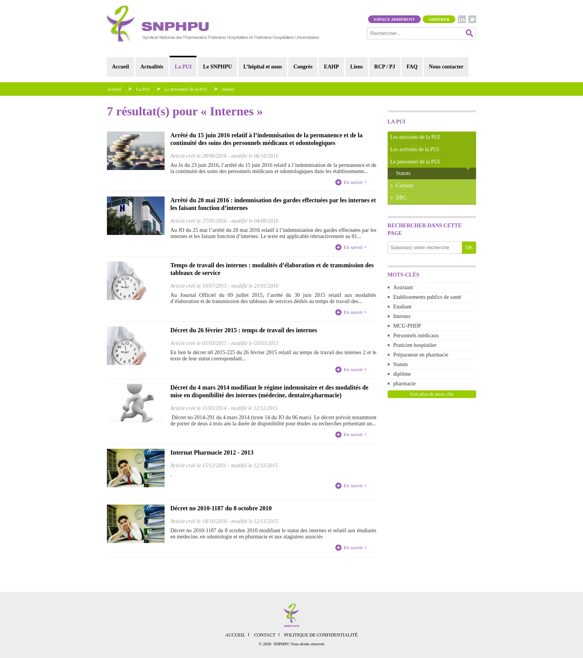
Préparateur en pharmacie (420, 355)
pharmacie (404, 383)
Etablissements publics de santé (427, 297)
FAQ (412, 67)
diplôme (402, 374)
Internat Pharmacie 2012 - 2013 (211, 452)
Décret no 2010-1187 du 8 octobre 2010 (221, 508)
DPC (401, 198)
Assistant (403, 287)
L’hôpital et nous (262, 67)
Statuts (228, 89)
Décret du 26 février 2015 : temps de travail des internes (243, 330)
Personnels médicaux (416, 335)
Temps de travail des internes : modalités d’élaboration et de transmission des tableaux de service (272, 269)
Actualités (151, 67)
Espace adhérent (394, 19)
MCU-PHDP (407, 326)
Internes (402, 316)
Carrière (405, 185)
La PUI (183, 67)
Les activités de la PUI (414, 149)
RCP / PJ (384, 67)
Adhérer (439, 19)
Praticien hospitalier (414, 345)
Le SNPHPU (217, 67)
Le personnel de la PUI (186, 89)
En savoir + (355, 182)
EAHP (331, 67)
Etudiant (402, 307)
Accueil (120, 67)
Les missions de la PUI (415, 137)
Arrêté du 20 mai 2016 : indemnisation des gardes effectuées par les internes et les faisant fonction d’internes (273, 204)
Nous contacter (446, 67)
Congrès (303, 67)
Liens (356, 67)
